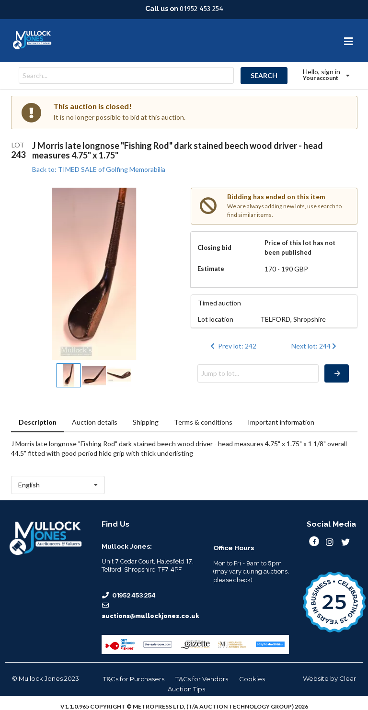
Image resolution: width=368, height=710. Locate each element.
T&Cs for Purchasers (133, 679)
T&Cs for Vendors (201, 679)
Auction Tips (186, 689)
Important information (281, 422)
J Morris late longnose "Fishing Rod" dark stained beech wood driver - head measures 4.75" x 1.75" (177, 150)
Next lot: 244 (315, 346)
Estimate (210, 268)
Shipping (146, 422)
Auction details (94, 422)
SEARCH (264, 75)
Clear (347, 678)
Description (38, 422)
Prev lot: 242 (232, 346)
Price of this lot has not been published (299, 247)
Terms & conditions (203, 422)
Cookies (252, 679)
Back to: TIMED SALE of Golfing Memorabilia (98, 169)
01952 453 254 (201, 8)
